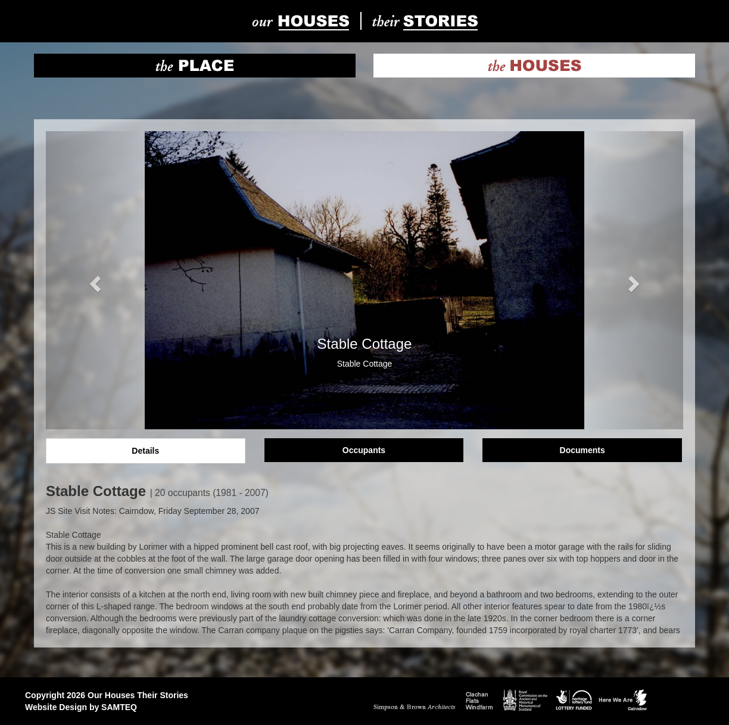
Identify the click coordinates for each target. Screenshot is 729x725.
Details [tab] (145, 451)
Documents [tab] (582, 450)
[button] (94, 280)
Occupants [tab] (363, 450)
